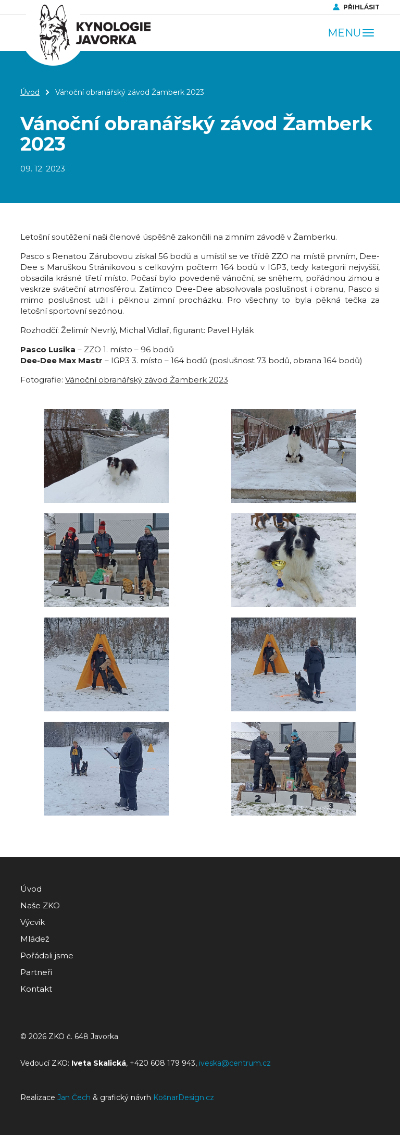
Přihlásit (361, 7)
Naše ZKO (40, 905)
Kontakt (36, 989)
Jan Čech (74, 1097)
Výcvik (32, 922)
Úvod (30, 92)
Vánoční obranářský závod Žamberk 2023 (146, 380)
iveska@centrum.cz (235, 1063)
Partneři (36, 972)
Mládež (34, 939)
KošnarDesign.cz (183, 1097)
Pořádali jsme (46, 955)
